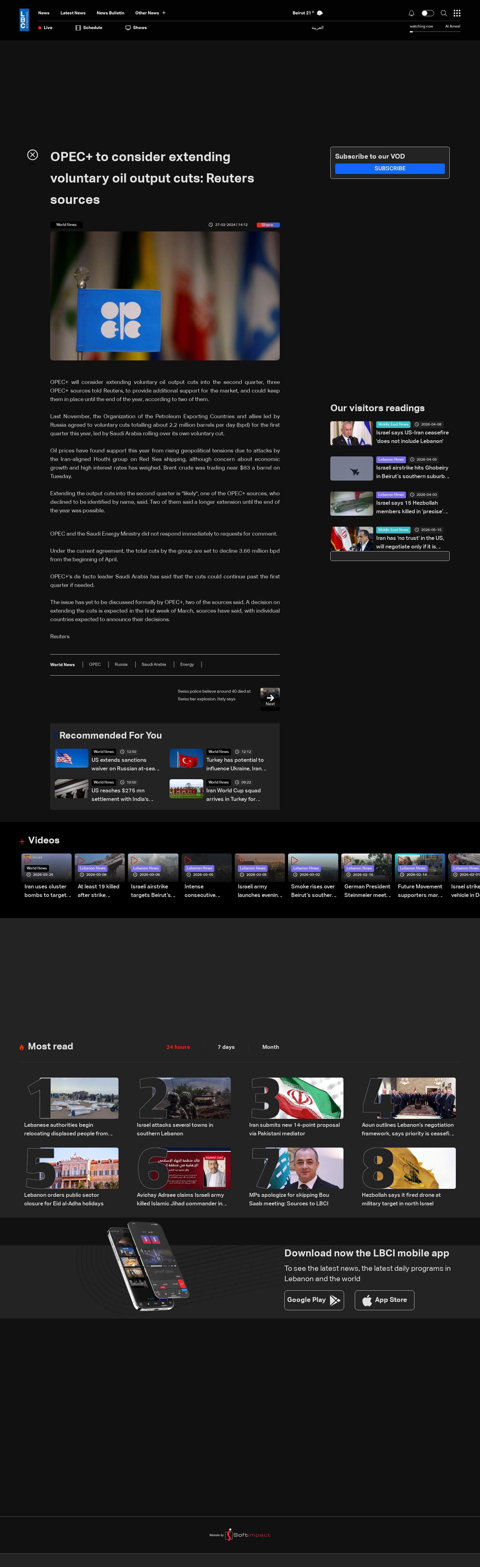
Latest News (73, 13)
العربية (318, 27)
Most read (51, 1047)
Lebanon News (391, 460)
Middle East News (393, 425)
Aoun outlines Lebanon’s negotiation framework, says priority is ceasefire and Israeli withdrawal (408, 1131)
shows (136, 27)
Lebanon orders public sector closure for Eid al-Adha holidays (64, 1200)
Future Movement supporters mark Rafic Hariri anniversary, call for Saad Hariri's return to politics (420, 892)
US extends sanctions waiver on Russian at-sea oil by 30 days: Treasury (123, 765)
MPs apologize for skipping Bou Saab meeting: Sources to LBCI (289, 1200)
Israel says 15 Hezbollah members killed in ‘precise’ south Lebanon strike (409, 508)
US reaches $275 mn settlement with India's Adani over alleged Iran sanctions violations (120, 796)
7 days (226, 1047)
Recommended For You (113, 736)
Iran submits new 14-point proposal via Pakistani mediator (294, 1130)
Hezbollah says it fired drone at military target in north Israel (401, 1200)
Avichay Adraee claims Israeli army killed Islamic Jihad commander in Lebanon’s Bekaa (180, 1201)
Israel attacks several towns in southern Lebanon (175, 1130)
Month (270, 1047)
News (44, 13)
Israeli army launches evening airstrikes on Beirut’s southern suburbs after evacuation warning (260, 892)
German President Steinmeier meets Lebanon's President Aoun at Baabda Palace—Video (367, 892)
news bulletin (110, 13)
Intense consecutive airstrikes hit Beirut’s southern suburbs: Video (206, 892)
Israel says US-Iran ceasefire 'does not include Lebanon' (412, 437)
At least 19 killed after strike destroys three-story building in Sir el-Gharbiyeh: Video (98, 892)
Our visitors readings (379, 409)
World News (104, 752)
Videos (44, 841)
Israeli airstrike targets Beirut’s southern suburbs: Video (154, 892)
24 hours (178, 1047)
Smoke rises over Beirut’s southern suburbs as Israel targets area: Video (313, 892)
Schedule (89, 27)
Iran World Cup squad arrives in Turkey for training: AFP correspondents (233, 796)
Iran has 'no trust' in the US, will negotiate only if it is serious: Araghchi (410, 543)
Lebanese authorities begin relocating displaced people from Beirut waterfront (66, 1131)
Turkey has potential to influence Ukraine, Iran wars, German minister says (235, 765)
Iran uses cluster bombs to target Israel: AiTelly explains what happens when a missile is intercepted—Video (45, 892)
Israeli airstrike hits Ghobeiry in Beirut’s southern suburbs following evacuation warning (413, 473)
